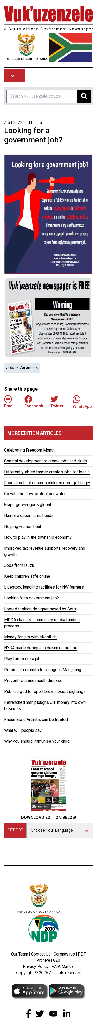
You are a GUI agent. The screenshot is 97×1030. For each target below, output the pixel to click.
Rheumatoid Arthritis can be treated (36, 719)
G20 (56, 960)
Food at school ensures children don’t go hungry (47, 482)
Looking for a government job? (31, 598)
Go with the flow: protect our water (35, 493)
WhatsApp (82, 402)
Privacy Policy (36, 966)
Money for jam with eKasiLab (30, 637)
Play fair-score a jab (22, 658)
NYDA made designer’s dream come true (40, 647)
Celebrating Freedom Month (29, 450)
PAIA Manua (62, 966)
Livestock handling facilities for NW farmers (44, 587)
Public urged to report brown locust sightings (45, 691)
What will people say (23, 730)
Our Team (19, 954)
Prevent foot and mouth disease (33, 680)
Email (9, 401)
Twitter (57, 401)
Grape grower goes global (27, 504)
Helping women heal (22, 526)
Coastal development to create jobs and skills (45, 461)
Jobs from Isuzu (19, 565)
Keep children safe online (27, 576)
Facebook (33, 401)
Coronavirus (64, 954)
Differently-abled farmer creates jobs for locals (47, 471)
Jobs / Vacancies (22, 367)
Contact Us (41, 954)
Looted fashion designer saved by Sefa (40, 608)
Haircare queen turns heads (29, 515)
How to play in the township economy (38, 537)
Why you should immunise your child (37, 741)
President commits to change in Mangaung (42, 669)
